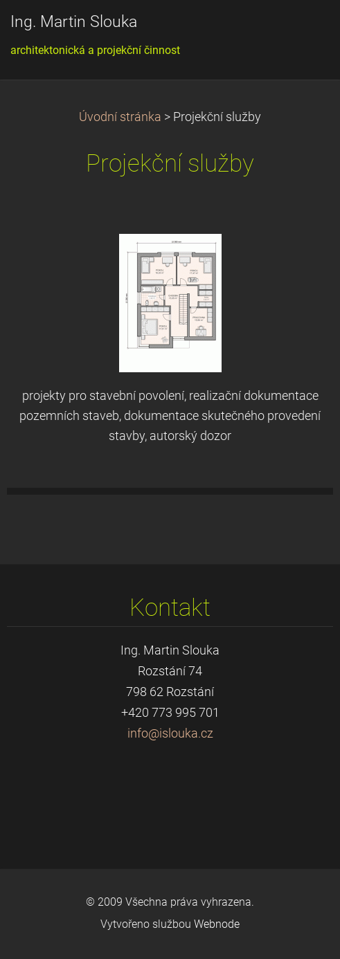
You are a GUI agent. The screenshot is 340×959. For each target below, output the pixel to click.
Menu (302, 31)
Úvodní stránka (120, 117)
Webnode (217, 924)
